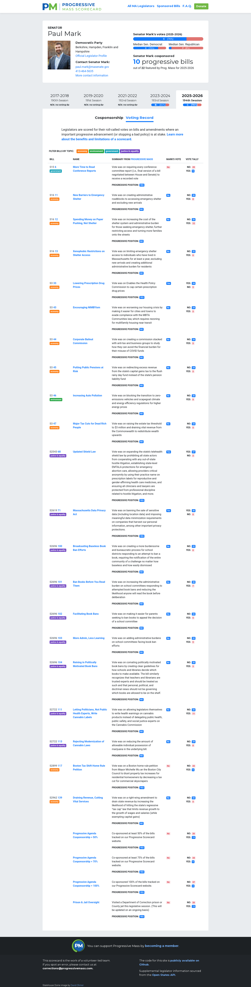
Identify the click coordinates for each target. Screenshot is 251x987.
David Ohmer (77, 985)
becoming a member (161, 946)
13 (56, 251)
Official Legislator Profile (91, 55)
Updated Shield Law (84, 451)
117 (60, 765)
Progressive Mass (142, 159)
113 (60, 741)
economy (82, 151)
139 (60, 797)
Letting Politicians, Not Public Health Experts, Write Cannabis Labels (90, 713)
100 (60, 546)
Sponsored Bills (168, 6)
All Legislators (141, 6)
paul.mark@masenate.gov (92, 66)
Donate (202, 6)
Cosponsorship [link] (109, 117)
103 (60, 638)
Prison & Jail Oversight (86, 902)
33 (54, 283)
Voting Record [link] (140, 117)
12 (56, 219)
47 (54, 423)
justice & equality (130, 151)
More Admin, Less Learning (89, 638)
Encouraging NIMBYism (86, 307)
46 (54, 395)
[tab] (60, 99)
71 (59, 510)
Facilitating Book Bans (86, 613)
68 (59, 451)
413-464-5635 (84, 71)
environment (96, 151)
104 (60, 662)
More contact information (92, 75)
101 (60, 581)
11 (56, 195)
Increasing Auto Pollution (87, 395)
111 (60, 709)
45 (54, 367)
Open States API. (164, 974)
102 (60, 613)
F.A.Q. (187, 6)
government (112, 151)
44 (54, 339)
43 (54, 307)
